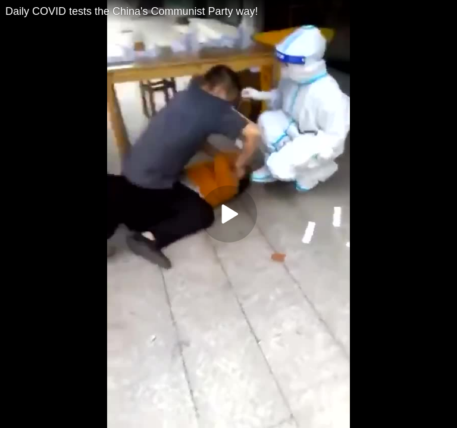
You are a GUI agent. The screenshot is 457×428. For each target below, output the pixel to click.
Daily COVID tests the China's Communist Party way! (131, 11)
